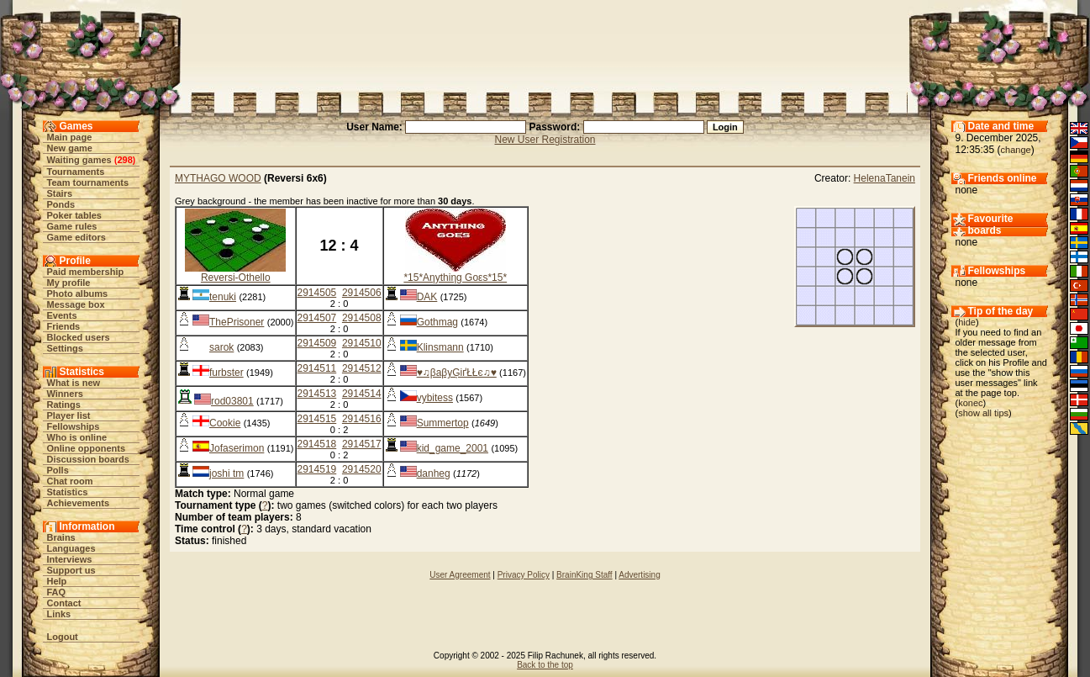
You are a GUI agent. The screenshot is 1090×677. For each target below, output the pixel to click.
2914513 (317, 393)
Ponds (61, 204)
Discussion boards (88, 459)
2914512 (362, 368)
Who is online (77, 437)
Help (57, 581)
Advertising (639, 574)
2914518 (317, 444)
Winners (65, 394)
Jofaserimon (236, 448)
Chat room (70, 481)
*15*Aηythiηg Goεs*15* (455, 277)
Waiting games (79, 160)
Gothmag (437, 322)
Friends (64, 326)
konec (970, 403)
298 (124, 160)
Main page (69, 137)
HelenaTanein (884, 178)
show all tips (983, 413)
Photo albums (77, 293)
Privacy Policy (524, 574)
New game (69, 148)
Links (59, 614)
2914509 (317, 343)
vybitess (435, 398)
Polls (58, 470)
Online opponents (86, 448)
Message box (76, 304)
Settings (65, 348)
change (1016, 150)
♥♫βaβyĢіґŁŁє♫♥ (457, 372)
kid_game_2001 (452, 448)
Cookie (224, 423)
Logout (62, 637)
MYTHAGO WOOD (218, 178)
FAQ (56, 592)
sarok (221, 347)
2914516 (362, 419)
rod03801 (232, 401)
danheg (433, 473)
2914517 (362, 444)
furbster (226, 372)
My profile (69, 283)
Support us (71, 570)
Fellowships (73, 426)
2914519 (317, 469)
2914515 (317, 419)
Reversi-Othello (236, 277)
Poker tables (74, 215)
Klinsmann (440, 347)
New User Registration (544, 139)
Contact (64, 603)
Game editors (76, 237)
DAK (427, 297)
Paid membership (85, 272)
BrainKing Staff (584, 574)
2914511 (317, 368)
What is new (74, 383)
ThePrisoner (236, 322)
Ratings (64, 404)
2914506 (362, 293)
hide (967, 322)
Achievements (78, 503)
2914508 (362, 318)
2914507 (317, 318)
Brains (61, 537)
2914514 (362, 393)
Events (62, 315)
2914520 (362, 469)
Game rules (72, 226)
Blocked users (78, 337)
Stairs (60, 193)
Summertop (443, 423)
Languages (71, 548)
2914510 (362, 343)
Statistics (67, 492)
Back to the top (545, 664)
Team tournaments (88, 182)
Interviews (69, 559)
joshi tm (226, 473)
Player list (69, 415)
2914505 (317, 293)
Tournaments (76, 172)
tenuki (222, 297)
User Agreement (459, 574)
